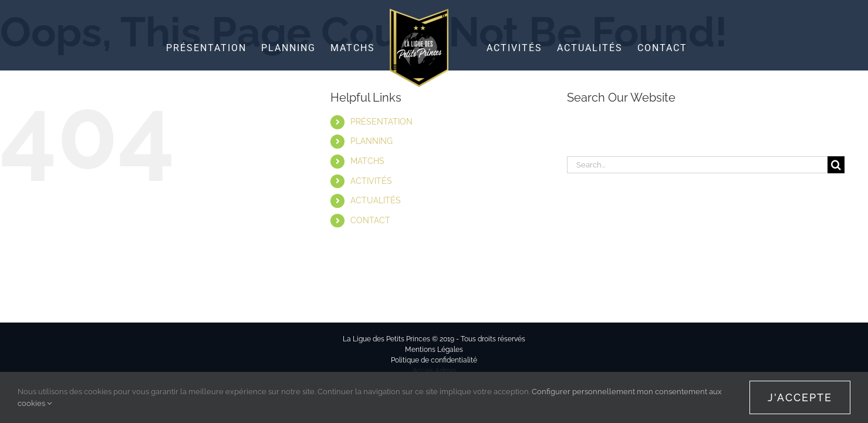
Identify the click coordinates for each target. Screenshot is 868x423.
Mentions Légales (434, 349)
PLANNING (371, 141)
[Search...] (697, 164)
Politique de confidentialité (434, 360)
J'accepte (800, 397)
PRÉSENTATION (381, 121)
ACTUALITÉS (375, 200)
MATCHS (367, 161)
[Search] (836, 164)
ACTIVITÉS (371, 181)
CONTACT (370, 220)
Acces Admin (434, 371)
